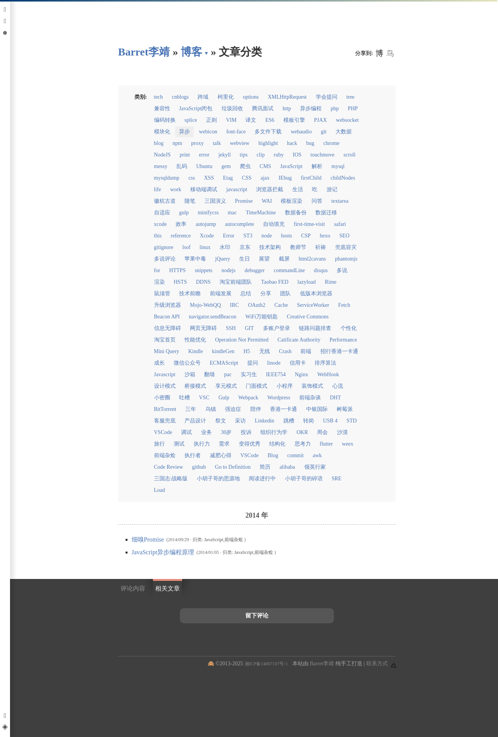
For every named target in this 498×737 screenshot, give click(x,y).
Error (229, 236)
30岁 (226, 432)
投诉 (246, 432)
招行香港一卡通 (339, 351)
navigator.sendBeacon (212, 317)
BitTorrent (165, 409)
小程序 (285, 386)
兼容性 (162, 108)
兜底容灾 (346, 247)
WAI (267, 201)
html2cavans (312, 259)
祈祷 (320, 247)
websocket (347, 120)
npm (177, 143)
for (157, 270)
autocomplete (239, 224)
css (191, 178)
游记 (332, 189)
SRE (337, 478)
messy (161, 166)
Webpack (248, 397)
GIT (249, 328)
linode (273, 363)
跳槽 (288, 421)
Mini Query (166, 351)
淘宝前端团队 (236, 282)
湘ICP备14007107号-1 (266, 663)
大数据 (343, 132)
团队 (285, 293)
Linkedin (265, 421)
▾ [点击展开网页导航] (206, 53)
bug (310, 143)
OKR (302, 432)
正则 (211, 120)
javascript (236, 189)
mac (232, 212)
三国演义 (215, 201)
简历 (265, 467)
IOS (297, 155)
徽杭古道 (165, 201)
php (335, 108)
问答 (317, 201)
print (185, 155)
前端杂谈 (310, 397)
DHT (335, 397)
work (175, 189)
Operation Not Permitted (241, 340)
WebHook (328, 374)
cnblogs (180, 97)
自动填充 (274, 224)
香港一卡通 (283, 409)
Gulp (223, 397)
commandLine (289, 270)
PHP (353, 108)
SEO (344, 236)
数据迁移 (326, 212)
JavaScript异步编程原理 (164, 552)
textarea (339, 201)
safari (340, 224)
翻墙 (209, 374)
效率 (181, 224)
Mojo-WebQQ (205, 305)
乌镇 (210, 409)
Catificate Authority (298, 340)
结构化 (277, 444)
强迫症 (233, 409)
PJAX (320, 120)
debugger (255, 270)
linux (205, 247)
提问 (252, 363)
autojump (206, 224)
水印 (225, 247)
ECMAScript (224, 363)
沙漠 (342, 432)
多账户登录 (276, 328)
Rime (330, 282)
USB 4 (330, 421)
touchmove (322, 155)
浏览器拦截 (269, 189)
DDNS (203, 282)
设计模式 (165, 386)
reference (181, 236)
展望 (264, 259)
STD (352, 421)
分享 (265, 293)
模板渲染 (291, 201)
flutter (326, 444)
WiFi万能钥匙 (261, 317)
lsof (187, 247)
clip (261, 155)
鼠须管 (162, 293)
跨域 (203, 97)
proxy (197, 143)
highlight (268, 143)
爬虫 (245, 166)
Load (159, 490)
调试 (186, 432)
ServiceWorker (313, 305)
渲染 (159, 282)
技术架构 (270, 247)
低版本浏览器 (316, 293)
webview (240, 143)
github (199, 467)
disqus (321, 270)
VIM (231, 120)
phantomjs (346, 259)
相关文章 (167, 588)
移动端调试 (203, 189)
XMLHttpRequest (287, 97)
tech (158, 97)
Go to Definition (233, 467)
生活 (297, 189)
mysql (338, 166)
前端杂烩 (165, 455)
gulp (184, 212)
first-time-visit (309, 224)
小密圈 (162, 397)
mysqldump (166, 178)
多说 (342, 270)
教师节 (298, 247)
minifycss (208, 212)
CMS (265, 166)
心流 (337, 386)
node (267, 236)
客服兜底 (165, 421)
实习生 (249, 374)
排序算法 (325, 363)
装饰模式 (312, 386)
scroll (349, 155)
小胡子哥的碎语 (304, 478)
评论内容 (133, 588)
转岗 (308, 421)
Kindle (195, 351)
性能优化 (195, 340)
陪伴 (255, 409)
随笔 (189, 201)
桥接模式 (195, 386)
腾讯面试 (262, 108)
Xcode (207, 236)
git (324, 132)
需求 (224, 444)
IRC (234, 305)
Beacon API (167, 317)
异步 (184, 132)
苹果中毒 (195, 259)
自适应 (162, 212)
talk (217, 143)
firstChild (311, 178)
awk (317, 455)
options (250, 97)
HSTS (180, 282)
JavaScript (291, 166)
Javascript (165, 374)
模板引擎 (294, 120)
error (204, 155)
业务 (206, 432)
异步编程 (311, 108)
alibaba (287, 467)
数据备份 (296, 212)
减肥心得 (220, 455)
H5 (246, 351)
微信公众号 (187, 363)
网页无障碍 (203, 328)
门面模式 (256, 386)
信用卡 (298, 363)
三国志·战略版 (171, 478)
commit (295, 455)
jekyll (224, 155)
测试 (179, 444)
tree (350, 97)
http (287, 108)
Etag (228, 178)
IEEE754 (275, 374)
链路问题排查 (315, 328)
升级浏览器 (167, 305)
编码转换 (165, 120)
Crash (285, 351)
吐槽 (184, 397)
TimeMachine (261, 212)
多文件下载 (268, 132)
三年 (190, 409)
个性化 (348, 328)
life (157, 189)
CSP (306, 236)
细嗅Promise (149, 539)
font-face (236, 132)
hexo (325, 236)
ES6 (269, 120)
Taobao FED (274, 282)
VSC (204, 397)
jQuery (222, 259)
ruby (279, 155)
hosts (286, 236)
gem (226, 166)
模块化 (162, 132)
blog (159, 143)
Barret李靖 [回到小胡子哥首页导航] (144, 52)
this (158, 236)
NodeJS (162, 155)
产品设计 (195, 421)
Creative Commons (308, 317)
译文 (250, 120)
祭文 (220, 421)
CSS (247, 178)
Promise (244, 201)
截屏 (284, 259)
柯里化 (226, 97)
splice (190, 120)
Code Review (168, 467)
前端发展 (220, 293)
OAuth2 (256, 305)
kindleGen (223, 351)
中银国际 (317, 409)
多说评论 (165, 259)
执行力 (202, 444)
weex (348, 444)
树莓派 (345, 409)
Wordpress (278, 397)
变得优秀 (249, 444)
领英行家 (315, 467)
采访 (240, 421)
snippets (204, 270)
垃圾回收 (232, 108)
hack (292, 143)
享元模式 (226, 386)
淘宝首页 (165, 340)
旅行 (159, 444)
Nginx (301, 374)
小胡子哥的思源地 (218, 478)
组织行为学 (273, 432)
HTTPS (177, 270)
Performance (343, 340)
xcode (160, 224)
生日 (244, 259)
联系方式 (377, 663)
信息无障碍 (167, 328)
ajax (265, 178)
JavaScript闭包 (195, 108)
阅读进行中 (262, 478)
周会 (322, 432)
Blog (273, 455)
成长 (159, 363)
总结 (245, 293)
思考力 (303, 444)
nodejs (228, 270)
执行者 (192, 455)
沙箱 (189, 374)
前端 (305, 351)
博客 (191, 52)
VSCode (163, 432)
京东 (245, 247)
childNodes (342, 178)
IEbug (285, 178)
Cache (281, 305)
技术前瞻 (190, 293)
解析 (317, 166)
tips (244, 155)
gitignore (164, 247)
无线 (264, 351)
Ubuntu (204, 166)
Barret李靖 (322, 663)
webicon (208, 132)
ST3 (247, 236)
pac (227, 374)
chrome (332, 143)
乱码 (181, 166)
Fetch (344, 305)
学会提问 (326, 97)
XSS (209, 178)
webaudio (301, 132)
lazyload (306, 282)
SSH (231, 328)
